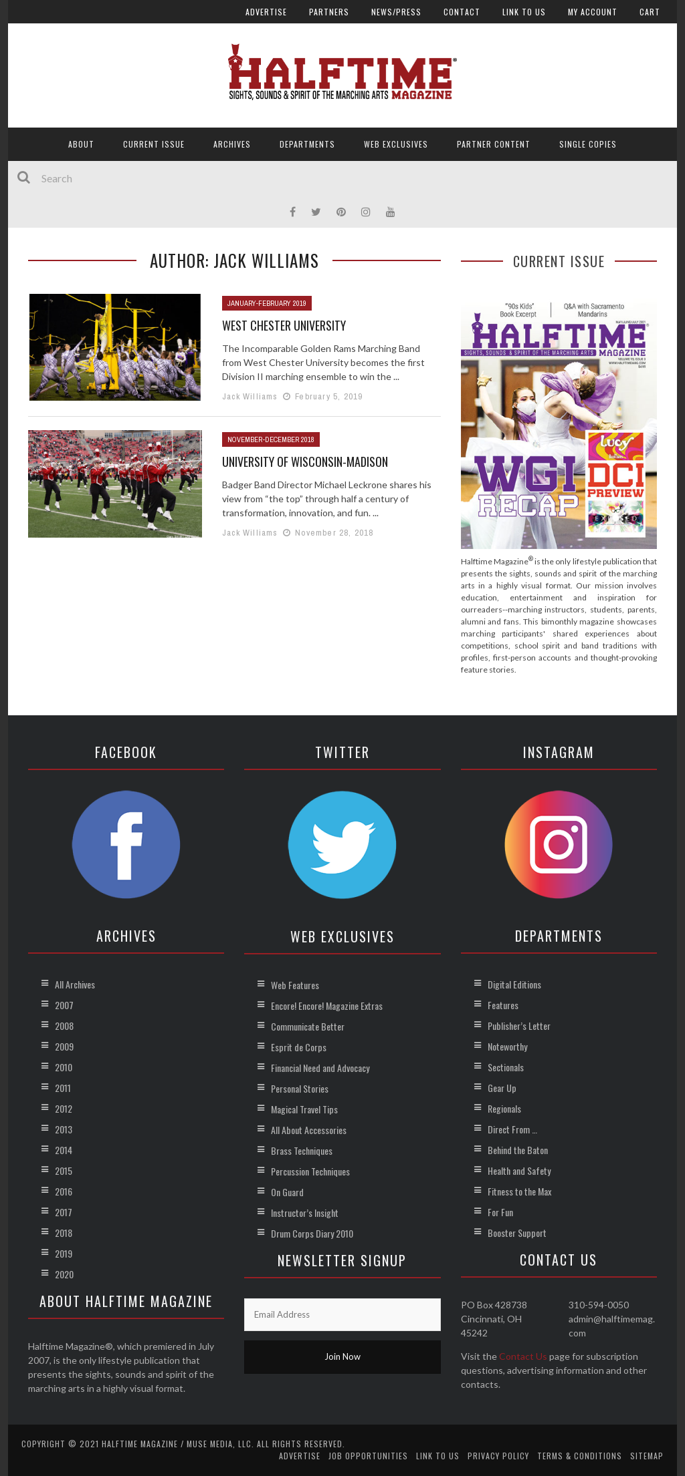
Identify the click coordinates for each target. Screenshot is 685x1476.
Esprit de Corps (298, 1047)
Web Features (295, 985)
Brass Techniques (301, 1150)
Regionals (504, 1108)
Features (503, 1005)
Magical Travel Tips (304, 1109)
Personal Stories (299, 1088)
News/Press (396, 11)
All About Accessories (309, 1130)
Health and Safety (519, 1170)
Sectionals (506, 1067)
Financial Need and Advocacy (320, 1068)
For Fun (500, 1212)
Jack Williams (250, 396)
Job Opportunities (368, 1455)
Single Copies (588, 144)
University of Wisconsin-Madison (305, 461)
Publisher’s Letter (519, 1026)
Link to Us (524, 11)
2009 (64, 1046)
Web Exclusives (396, 144)
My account (592, 11)
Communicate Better (308, 1026)
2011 (63, 1088)
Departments (307, 144)
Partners (329, 11)
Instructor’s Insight (304, 1213)
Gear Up (502, 1088)
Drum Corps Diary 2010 (312, 1233)
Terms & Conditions (579, 1455)
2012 (63, 1108)
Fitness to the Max (519, 1191)
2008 (64, 1026)
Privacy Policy (498, 1455)
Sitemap (647, 1455)
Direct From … (512, 1129)
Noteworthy (507, 1046)
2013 (63, 1129)
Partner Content (493, 144)
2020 (64, 1274)
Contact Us (523, 1356)
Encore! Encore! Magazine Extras (327, 1005)
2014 (63, 1150)
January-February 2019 (266, 303)
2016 (63, 1191)
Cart (650, 11)
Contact (462, 11)
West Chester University (284, 325)
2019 (63, 1253)
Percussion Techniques (310, 1171)
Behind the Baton (518, 1150)
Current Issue (154, 144)
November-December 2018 (270, 439)
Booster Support (517, 1233)
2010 (63, 1067)
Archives (232, 144)
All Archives (75, 984)
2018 (63, 1233)
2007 (64, 1005)
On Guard (287, 1192)
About (81, 144)
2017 (63, 1212)
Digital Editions (514, 984)
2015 (63, 1170)
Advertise (266, 11)
